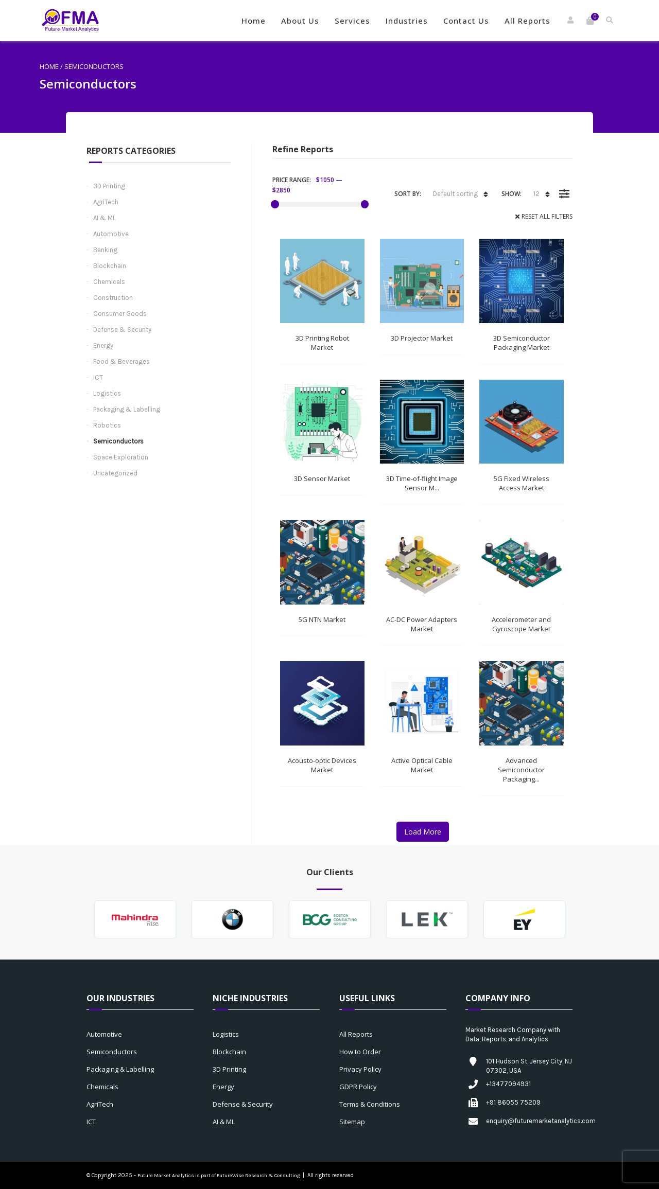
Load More (422, 832)
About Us (300, 20)
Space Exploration (120, 457)
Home (253, 20)
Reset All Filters (547, 216)
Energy (103, 345)
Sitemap (352, 1121)
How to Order (360, 1051)
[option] (135, 919)
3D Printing (109, 186)
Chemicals (109, 282)
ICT (98, 377)
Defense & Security (122, 329)
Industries (407, 20)
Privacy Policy (360, 1069)
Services (352, 20)
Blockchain (109, 266)
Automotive (111, 234)
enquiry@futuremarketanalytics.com (541, 1121)
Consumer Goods (120, 313)
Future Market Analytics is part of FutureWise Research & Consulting (218, 1176)
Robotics (107, 425)
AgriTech (105, 202)
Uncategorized (115, 473)
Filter (564, 186)
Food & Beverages (121, 361)
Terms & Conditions (369, 1104)
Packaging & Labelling (126, 409)
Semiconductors (118, 441)
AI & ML (104, 218)
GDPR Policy (358, 1086)
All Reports (527, 20)
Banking (105, 250)
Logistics (107, 393)
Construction (113, 297)
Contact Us (466, 20)
